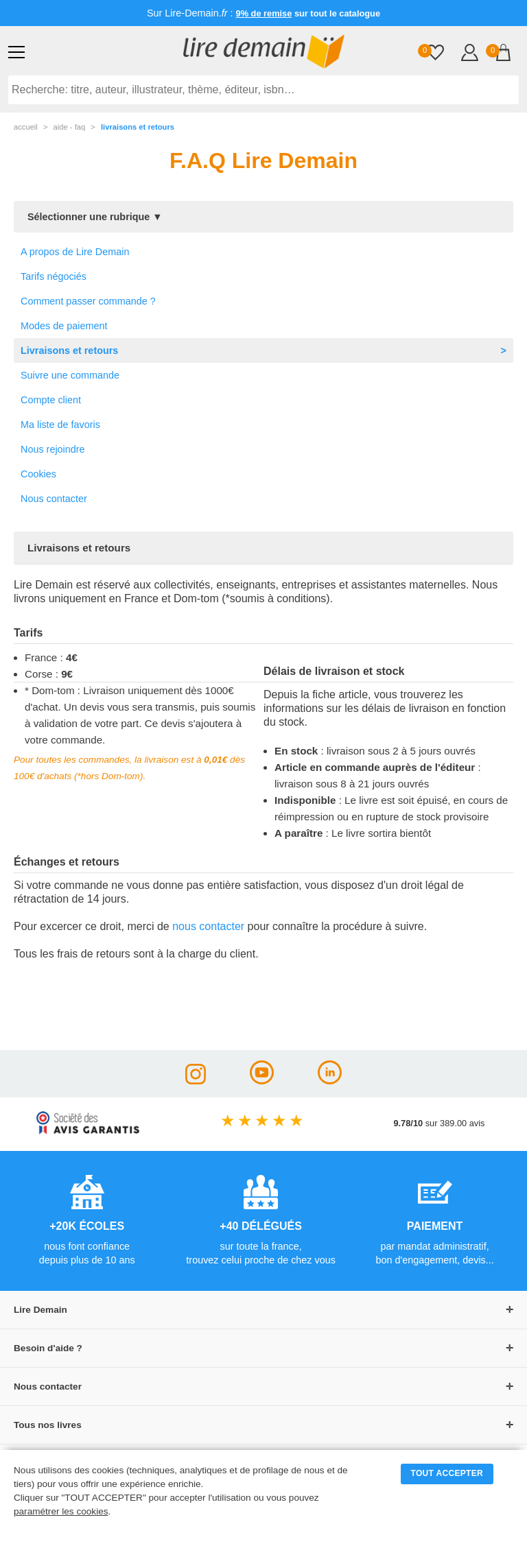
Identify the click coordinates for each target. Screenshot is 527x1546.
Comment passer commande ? (88, 301)
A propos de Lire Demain (75, 251)
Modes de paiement (64, 325)
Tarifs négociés (53, 276)
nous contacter (208, 926)
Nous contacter (54, 498)
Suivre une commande (70, 375)
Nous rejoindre (53, 449)
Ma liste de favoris (60, 424)
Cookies (38, 473)
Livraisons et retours (137, 127)
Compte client (51, 399)
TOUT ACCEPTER (447, 1473)
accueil (26, 127)
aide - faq (70, 127)
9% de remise (264, 13)
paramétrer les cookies (61, 1511)
